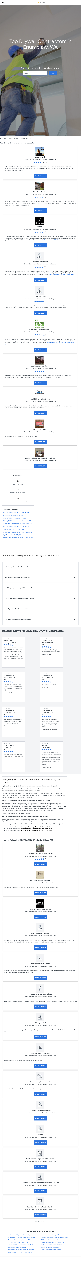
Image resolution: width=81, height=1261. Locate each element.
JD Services (40, 227)
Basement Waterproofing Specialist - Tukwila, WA (21, 1240)
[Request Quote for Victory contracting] (40, 442)
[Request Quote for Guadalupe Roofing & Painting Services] (40, 1215)
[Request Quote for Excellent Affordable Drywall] (40, 1118)
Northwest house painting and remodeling (40, 458)
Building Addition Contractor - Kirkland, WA (52, 1244)
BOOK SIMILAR (39, 1222)
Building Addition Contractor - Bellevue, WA (52, 1240)
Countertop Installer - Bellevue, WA (17, 1247)
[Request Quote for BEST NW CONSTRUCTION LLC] (40, 917)
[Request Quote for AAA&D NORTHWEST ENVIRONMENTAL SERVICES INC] (40, 1191)
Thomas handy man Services (40, 964)
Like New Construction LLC (40, 1053)
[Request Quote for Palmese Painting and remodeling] (40, 1007)
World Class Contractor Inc (40, 399)
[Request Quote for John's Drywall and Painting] (40, 947)
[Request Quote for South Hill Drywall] (40, 313)
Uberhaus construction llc (40, 366)
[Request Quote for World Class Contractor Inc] (40, 413)
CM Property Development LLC (40, 329)
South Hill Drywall (40, 296)
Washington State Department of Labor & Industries (36, 827)
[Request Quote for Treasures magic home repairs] (40, 1094)
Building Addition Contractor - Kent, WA (51, 1249)
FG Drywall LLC (40, 1023)
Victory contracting (40, 429)
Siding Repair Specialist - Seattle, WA (18, 1242)
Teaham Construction (40, 262)
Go (53, 73)
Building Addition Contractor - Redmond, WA (20, 1252)
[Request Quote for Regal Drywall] (40, 176)
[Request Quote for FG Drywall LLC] (40, 1037)
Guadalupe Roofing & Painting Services (40, 1207)
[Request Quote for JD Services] (40, 245)
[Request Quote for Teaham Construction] (40, 280)
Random (40, 1135)
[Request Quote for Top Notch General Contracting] (40, 893)
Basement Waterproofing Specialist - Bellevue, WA (54, 1237)
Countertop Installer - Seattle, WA (50, 1247)
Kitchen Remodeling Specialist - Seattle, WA (20, 1235)
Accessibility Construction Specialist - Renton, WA (21, 1237)
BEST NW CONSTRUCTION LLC (40, 909)
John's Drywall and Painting (40, 933)
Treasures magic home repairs (40, 1082)
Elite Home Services (40, 192)
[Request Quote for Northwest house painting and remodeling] (40, 466)
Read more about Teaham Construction (61, 275)
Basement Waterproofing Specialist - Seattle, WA (54, 1235)
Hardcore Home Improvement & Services (40, 1159)
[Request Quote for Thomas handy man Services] (40, 978)
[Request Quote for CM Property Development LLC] (40, 350)
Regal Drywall (40, 157)
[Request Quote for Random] (40, 1142)
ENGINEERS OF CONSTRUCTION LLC (40, 854)
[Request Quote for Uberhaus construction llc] (40, 383)
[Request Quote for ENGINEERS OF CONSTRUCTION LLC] (40, 864)
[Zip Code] (35, 73)
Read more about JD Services (53, 240)
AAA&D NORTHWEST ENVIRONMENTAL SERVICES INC (40, 1183)
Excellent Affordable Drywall (41, 1110)
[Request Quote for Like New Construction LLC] (40, 1066)
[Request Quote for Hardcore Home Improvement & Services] (40, 1167)
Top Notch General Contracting (40, 881)
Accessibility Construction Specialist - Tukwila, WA (21, 1249)
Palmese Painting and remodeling (40, 994)
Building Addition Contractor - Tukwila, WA (52, 1242)
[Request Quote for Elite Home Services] (40, 210)
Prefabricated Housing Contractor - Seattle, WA (21, 1244)
